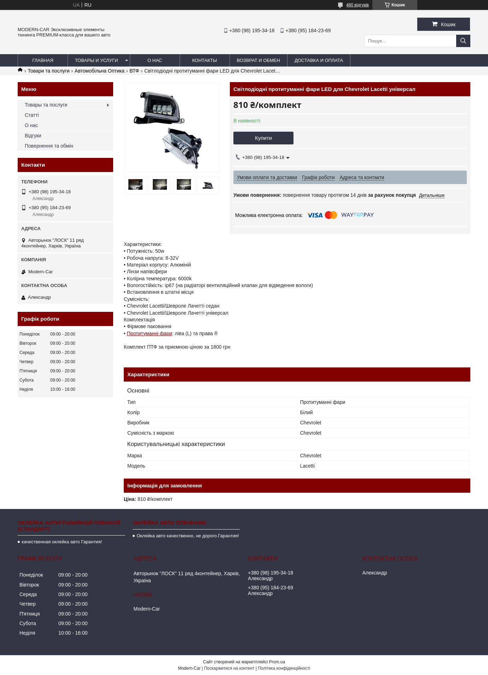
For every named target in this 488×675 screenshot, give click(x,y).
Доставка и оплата (319, 60)
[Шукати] (463, 41)
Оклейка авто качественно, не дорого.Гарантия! (187, 535)
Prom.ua (277, 661)
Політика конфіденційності (284, 668)
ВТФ (134, 71)
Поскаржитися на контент (229, 668)
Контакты (204, 60)
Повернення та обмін (49, 146)
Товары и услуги (96, 60)
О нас (154, 60)
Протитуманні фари (149, 333)
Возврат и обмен (258, 60)
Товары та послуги (46, 105)
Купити (263, 138)
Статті (32, 115)
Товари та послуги (48, 71)
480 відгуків (357, 4)
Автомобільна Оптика (99, 71)
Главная (42, 60)
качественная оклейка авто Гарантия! (62, 541)
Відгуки (33, 135)
